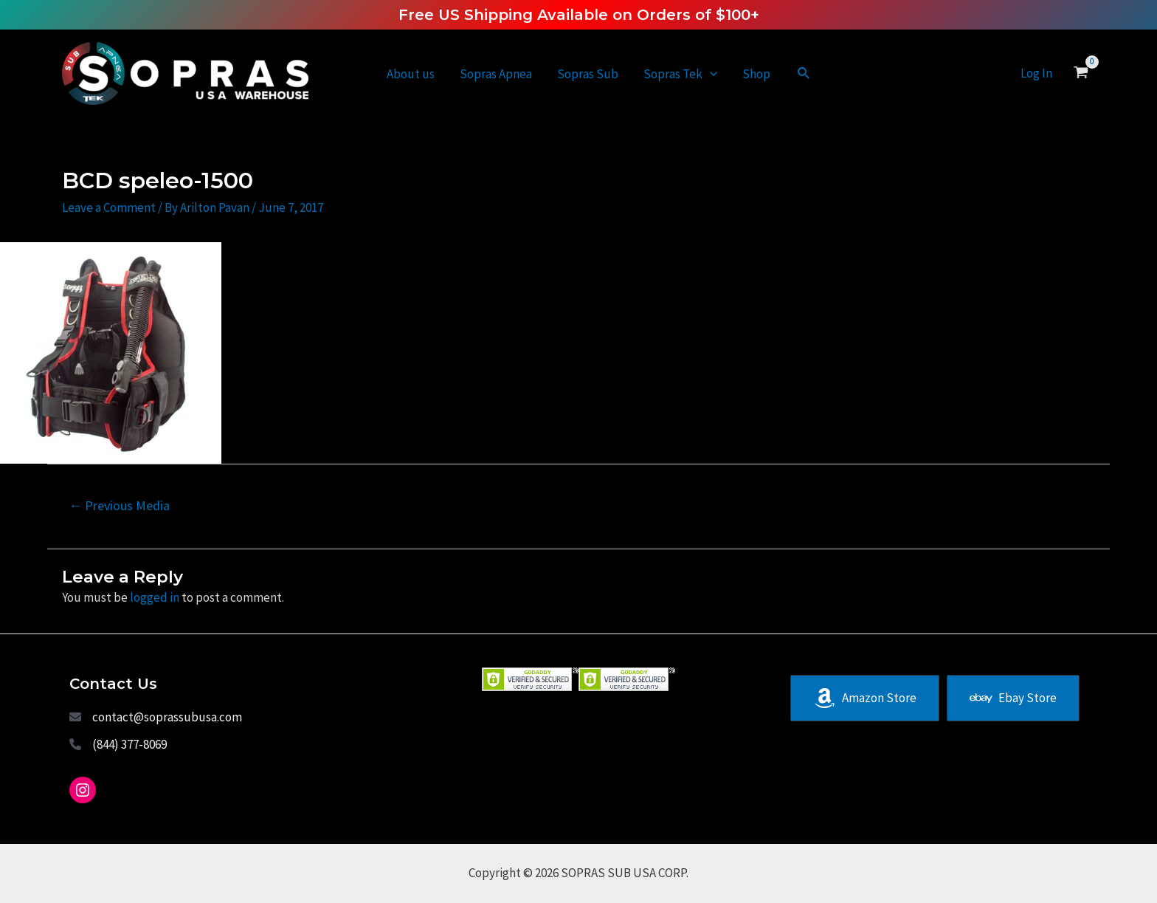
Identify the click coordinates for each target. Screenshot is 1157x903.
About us (411, 74)
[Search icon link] (804, 73)
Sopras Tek (680, 74)
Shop (756, 74)
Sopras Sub (587, 74)
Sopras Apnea (496, 74)
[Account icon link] (1036, 73)
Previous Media (119, 505)
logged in (154, 597)
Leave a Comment (109, 207)
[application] (709, 74)
